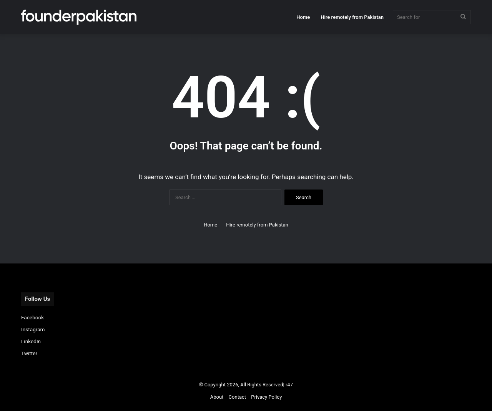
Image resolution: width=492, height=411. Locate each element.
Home (303, 17)
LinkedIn (31, 341)
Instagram (33, 329)
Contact (237, 397)
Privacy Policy (266, 397)
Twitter (29, 353)
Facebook (32, 317)
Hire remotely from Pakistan (352, 17)
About (217, 397)
